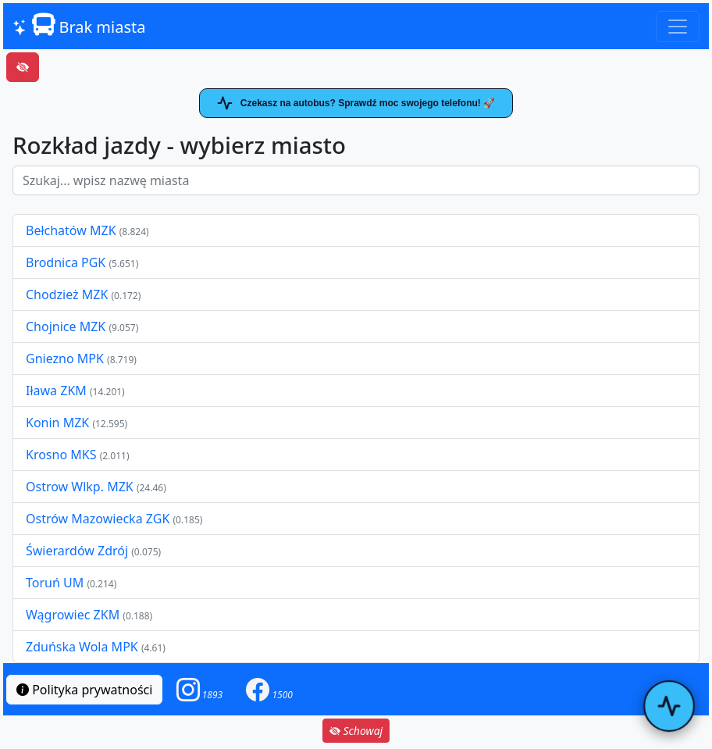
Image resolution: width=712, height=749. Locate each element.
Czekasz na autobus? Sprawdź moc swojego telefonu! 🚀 (356, 103)
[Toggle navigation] (678, 26)
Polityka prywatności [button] (84, 689)
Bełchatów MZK (71, 230)
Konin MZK (57, 422)
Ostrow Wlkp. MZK (81, 486)
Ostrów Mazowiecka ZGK (99, 518)
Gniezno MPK (66, 358)
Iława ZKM (56, 390)
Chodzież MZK (67, 294)
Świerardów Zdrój (77, 550)
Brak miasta (78, 25)
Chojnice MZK (67, 326)
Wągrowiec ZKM (74, 614)
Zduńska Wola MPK (82, 646)
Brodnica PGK (67, 262)
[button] (199, 689)
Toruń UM (55, 582)
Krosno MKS (63, 454)
